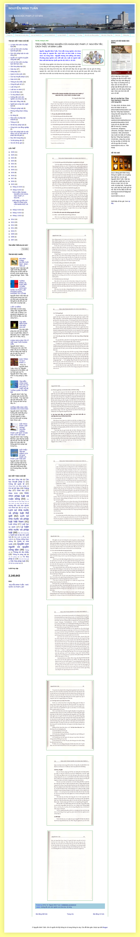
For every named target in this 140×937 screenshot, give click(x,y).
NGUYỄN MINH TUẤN (23, 8)
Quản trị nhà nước (16, 74)
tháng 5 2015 (17, 210)
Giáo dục (117, 35)
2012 (13, 225)
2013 (13, 222)
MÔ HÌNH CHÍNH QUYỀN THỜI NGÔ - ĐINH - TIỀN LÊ (24, 262)
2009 (13, 234)
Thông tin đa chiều (16, 82)
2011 (13, 228)
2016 (13, 181)
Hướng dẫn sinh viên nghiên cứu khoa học (53, 907)
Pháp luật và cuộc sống (21, 35)
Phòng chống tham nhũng (19, 111)
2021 (13, 167)
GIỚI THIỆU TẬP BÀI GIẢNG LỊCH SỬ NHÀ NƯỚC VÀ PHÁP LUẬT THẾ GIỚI (19, 454)
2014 (13, 219)
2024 (13, 158)
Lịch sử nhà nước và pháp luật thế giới (19, 513)
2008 (13, 237)
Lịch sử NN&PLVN (49, 35)
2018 (13, 175)
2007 (13, 240)
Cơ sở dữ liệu (14, 92)
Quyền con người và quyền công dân (19, 547)
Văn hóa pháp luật (16, 66)
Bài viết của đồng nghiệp (92, 35)
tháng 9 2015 (17, 190)
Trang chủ (9, 35)
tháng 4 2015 (17, 213)
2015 (13, 184)
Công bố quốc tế (15, 84)
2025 (13, 155)
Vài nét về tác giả (16, 143)
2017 (13, 178)
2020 (13, 169)
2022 (13, 164)
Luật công (72, 35)
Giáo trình (13, 79)
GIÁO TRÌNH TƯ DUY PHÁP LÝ (23, 361)
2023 (13, 161)
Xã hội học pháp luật (17, 125)
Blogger (105, 927)
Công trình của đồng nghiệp (19, 127)
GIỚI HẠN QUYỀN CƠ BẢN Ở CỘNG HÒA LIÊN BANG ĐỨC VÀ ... (20, 203)
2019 (13, 172)
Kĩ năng (80, 35)
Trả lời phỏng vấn (16, 140)
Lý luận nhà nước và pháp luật (19, 529)
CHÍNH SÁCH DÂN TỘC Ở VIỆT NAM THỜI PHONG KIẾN (19, 342)
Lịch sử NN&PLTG (36, 35)
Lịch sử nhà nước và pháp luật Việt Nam (19, 63)
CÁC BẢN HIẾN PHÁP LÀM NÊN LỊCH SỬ (23, 324)
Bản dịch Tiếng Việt (106, 35)
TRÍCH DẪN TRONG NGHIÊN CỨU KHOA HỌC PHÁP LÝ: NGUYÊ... (20, 194)
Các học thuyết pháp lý (18, 77)
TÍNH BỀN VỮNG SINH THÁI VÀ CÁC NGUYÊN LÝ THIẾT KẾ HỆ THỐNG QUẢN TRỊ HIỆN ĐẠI (19, 386)
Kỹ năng (69, 907)
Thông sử (13, 122)
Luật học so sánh (16, 89)
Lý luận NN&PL (62, 35)
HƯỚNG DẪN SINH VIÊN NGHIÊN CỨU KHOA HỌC (19, 408)
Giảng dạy (126, 35)
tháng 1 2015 (17, 215)
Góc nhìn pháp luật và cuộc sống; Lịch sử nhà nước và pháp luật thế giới (19, 133)
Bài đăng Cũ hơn (98, 914)
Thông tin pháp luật (16, 108)
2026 (13, 152)
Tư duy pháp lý (15, 94)
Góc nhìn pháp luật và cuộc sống (19, 496)
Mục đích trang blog (17, 138)
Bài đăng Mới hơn (41, 914)
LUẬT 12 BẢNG (15, 307)
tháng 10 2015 (18, 187)
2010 (13, 231)
